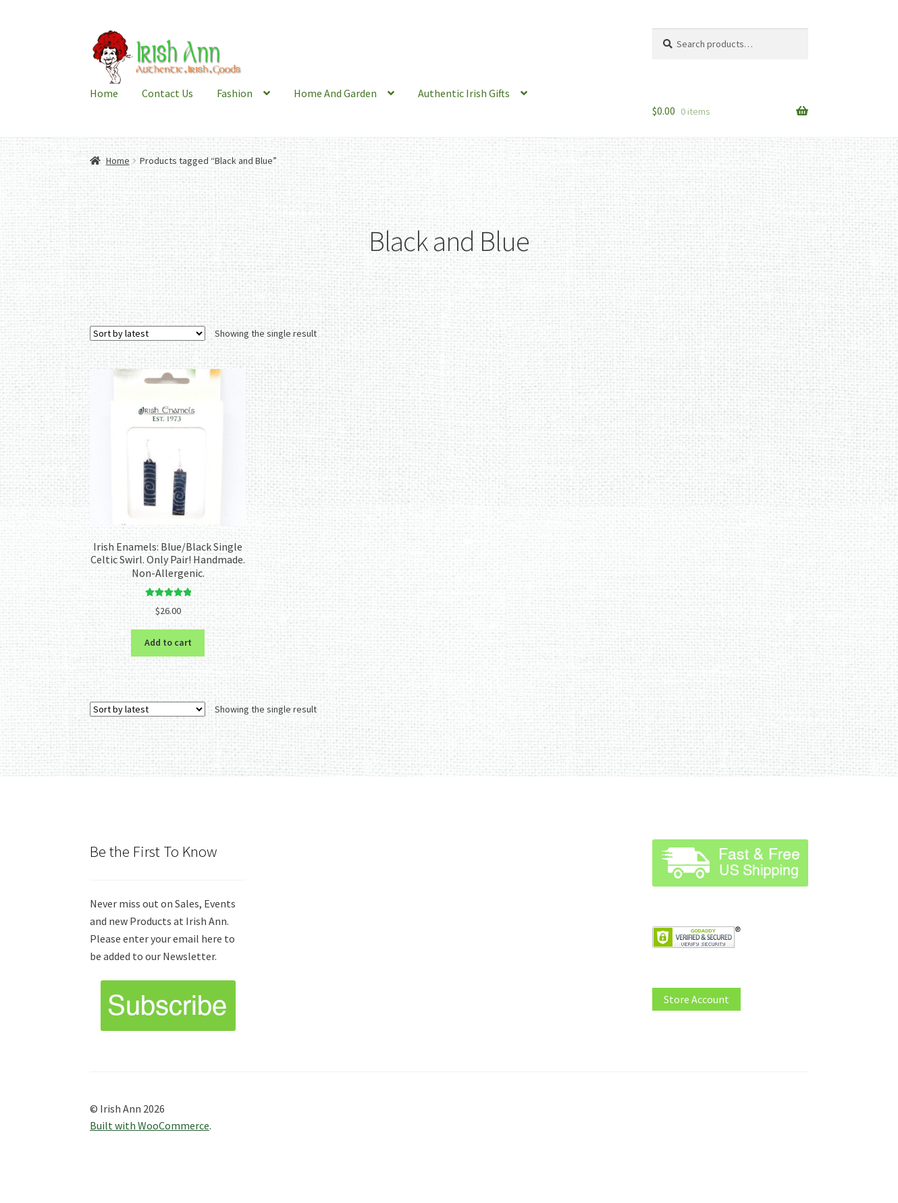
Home (104, 93)
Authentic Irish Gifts (464, 93)
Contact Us (167, 93)
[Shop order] (147, 333)
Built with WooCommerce (149, 1125)
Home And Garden (335, 93)
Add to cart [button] (168, 642)
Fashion (235, 93)
